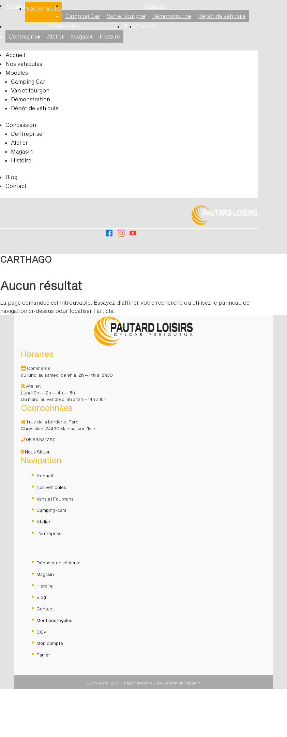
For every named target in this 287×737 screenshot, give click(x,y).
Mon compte (49, 691)
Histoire (110, 36)
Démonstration (171, 16)
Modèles (156, 5)
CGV (41, 679)
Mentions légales (54, 668)
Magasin (82, 36)
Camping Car (82, 16)
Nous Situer (35, 499)
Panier (43, 702)
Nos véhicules (43, 8)
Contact (145, 26)
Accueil (15, 5)
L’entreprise (24, 36)
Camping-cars (51, 558)
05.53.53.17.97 (38, 487)
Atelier (55, 36)
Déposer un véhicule (58, 610)
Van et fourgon (126, 16)
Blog (11, 177)
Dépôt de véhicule (222, 16)
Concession (64, 26)
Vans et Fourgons (55, 546)
